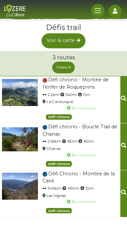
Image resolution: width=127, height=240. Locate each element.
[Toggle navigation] (97, 10)
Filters (64, 67)
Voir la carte (63, 40)
